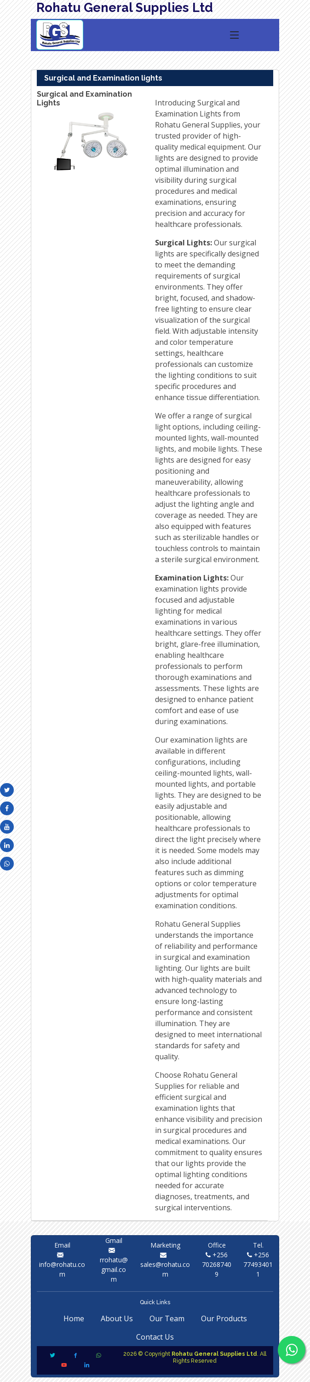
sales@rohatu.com (165, 1264)
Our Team (166, 1318)
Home (73, 1318)
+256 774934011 (258, 1264)
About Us (117, 1318)
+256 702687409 (216, 1264)
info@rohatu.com (62, 1264)
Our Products (224, 1318)
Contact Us (155, 1337)
